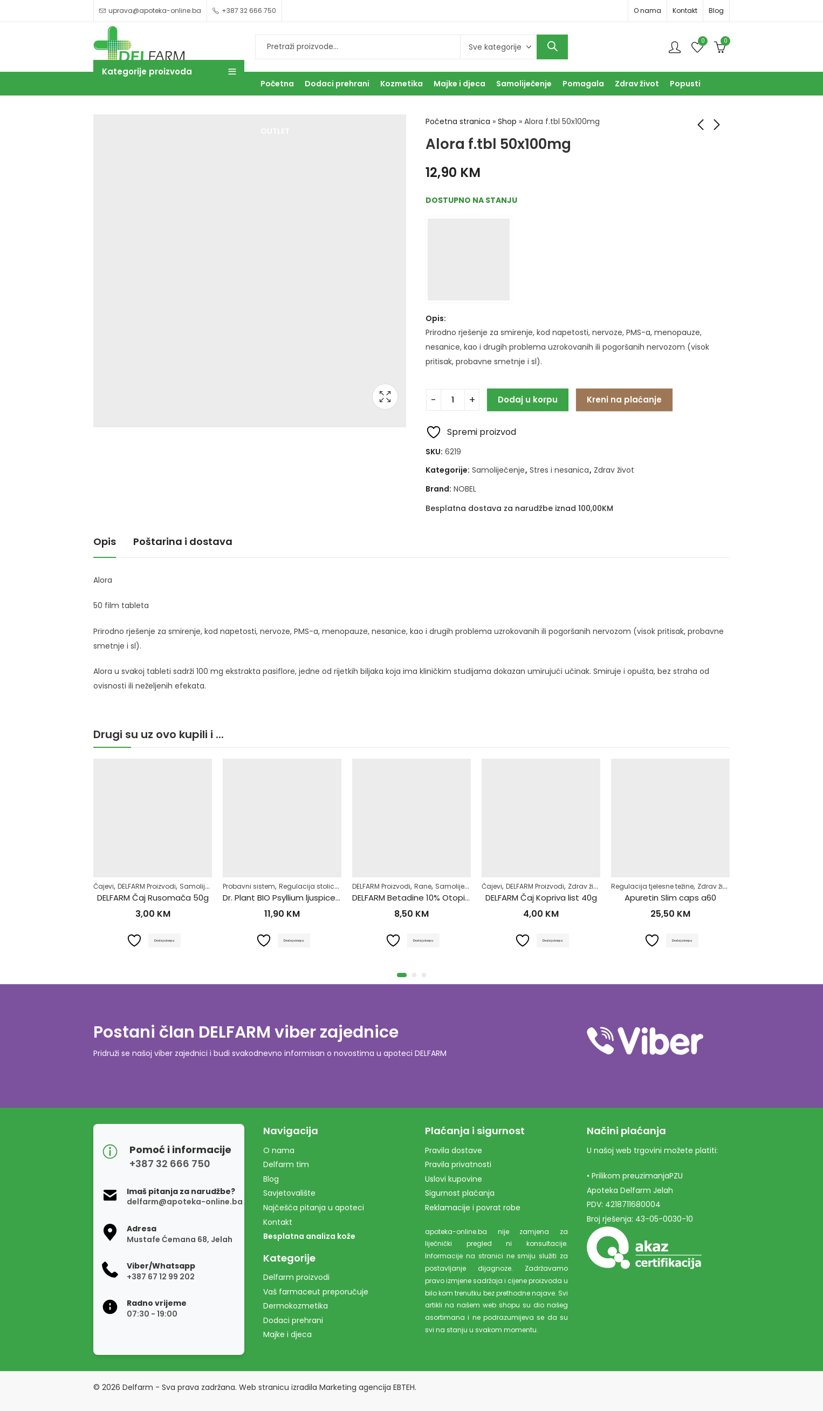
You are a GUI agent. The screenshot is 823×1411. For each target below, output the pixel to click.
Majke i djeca (287, 1334)
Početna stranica (458, 121)
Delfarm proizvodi (296, 1277)
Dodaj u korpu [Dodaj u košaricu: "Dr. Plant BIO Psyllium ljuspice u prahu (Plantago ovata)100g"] (294, 940)
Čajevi (103, 886)
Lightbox (385, 396)
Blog (716, 10)
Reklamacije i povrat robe (472, 1207)
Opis (104, 541)
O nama (647, 10)
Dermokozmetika (295, 1305)
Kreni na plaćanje (624, 399)
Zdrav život (614, 470)
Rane (422, 886)
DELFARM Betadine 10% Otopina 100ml (425, 898)
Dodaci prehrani (293, 1320)
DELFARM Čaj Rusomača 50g (153, 898)
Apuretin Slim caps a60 (670, 898)
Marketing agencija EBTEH (367, 1387)
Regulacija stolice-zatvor (320, 886)
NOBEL (465, 488)
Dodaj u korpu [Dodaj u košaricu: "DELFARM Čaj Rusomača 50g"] (165, 940)
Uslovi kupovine (453, 1179)
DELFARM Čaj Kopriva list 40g (541, 898)
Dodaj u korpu (528, 399)
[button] (401, 975)
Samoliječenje (498, 470)
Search (552, 47)
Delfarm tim (286, 1164)
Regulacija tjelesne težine (652, 886)
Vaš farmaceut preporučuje (315, 1291)
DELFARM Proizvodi (147, 886)
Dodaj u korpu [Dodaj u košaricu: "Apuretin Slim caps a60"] (683, 940)
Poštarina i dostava (182, 541)
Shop (507, 121)
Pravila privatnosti (458, 1164)
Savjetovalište (289, 1193)
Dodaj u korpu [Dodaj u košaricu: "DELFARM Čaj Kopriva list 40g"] (553, 940)
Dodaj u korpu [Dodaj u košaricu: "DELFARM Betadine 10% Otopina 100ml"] (424, 940)
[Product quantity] (453, 400)
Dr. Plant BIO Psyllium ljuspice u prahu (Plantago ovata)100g (340, 898)
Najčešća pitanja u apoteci (313, 1207)
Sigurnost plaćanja (460, 1193)
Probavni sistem (249, 886)
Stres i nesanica (559, 470)
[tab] (104, 542)
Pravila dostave (453, 1150)
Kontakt (685, 10)
